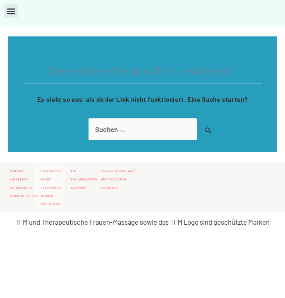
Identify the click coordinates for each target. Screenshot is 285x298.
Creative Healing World (119, 171)
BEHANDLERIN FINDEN (51, 175)
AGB (74, 171)
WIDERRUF (78, 187)
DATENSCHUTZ (21, 187)
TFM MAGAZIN (51, 204)
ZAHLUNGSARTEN (83, 179)
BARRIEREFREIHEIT (22, 195)
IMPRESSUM (19, 179)
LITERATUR (109, 187)
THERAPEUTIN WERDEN (51, 191)
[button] (11, 11)
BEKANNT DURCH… (115, 179)
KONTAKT (17, 171)
